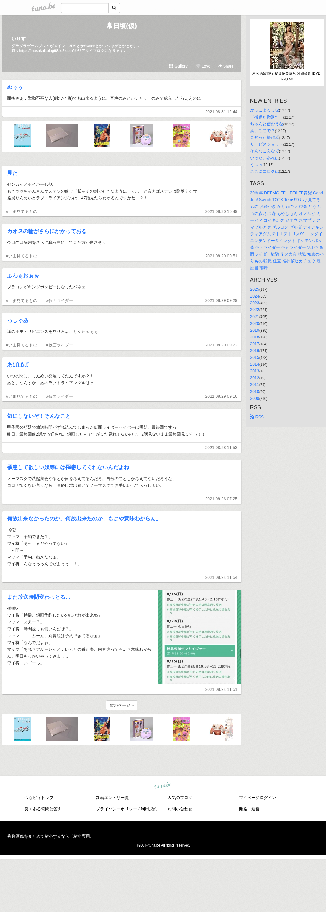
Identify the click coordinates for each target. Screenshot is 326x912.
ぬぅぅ (15, 87)
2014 (254, 364)
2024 (254, 296)
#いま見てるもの (21, 211)
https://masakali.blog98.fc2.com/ (46, 50)
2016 (254, 350)
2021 (254, 316)
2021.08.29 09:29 (221, 300)
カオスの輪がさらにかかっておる (47, 231)
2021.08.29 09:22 (221, 345)
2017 (254, 343)
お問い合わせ (180, 808)
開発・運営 (249, 808)
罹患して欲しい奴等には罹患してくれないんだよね (68, 467)
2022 (254, 309)
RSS (257, 417)
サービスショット (266, 144)
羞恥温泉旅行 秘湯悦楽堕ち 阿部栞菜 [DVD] (286, 73)
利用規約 (149, 808)
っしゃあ (17, 320)
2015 (254, 357)
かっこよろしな (264, 110)
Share (225, 66)
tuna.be (163, 785)
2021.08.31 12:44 (221, 111)
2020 (254, 323)
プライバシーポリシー (116, 808)
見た (12, 173)
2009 (254, 398)
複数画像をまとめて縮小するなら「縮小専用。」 (52, 836)
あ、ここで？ (262, 130)
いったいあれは (264, 157)
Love (203, 66)
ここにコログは (264, 171)
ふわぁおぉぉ (23, 276)
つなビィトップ (38, 797)
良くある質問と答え (43, 808)
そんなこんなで (264, 151)
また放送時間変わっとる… (39, 597)
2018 (254, 337)
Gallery (178, 66)
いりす (19, 38)
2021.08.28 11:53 (221, 447)
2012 (254, 377)
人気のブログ (180, 797)
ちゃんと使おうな (266, 123)
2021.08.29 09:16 (221, 396)
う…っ (256, 164)
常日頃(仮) (122, 25)
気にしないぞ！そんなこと (39, 416)
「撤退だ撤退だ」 (266, 117)
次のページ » (122, 705)
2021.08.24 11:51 (221, 689)
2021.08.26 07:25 (221, 499)
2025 (254, 289)
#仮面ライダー (59, 300)
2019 (254, 330)
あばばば (17, 365)
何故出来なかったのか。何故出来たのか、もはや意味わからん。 (84, 519)
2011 (254, 384)
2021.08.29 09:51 (221, 256)
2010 (254, 391)
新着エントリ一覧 (112, 797)
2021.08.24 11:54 (221, 577)
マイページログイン (257, 797)
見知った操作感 (264, 137)
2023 (254, 302)
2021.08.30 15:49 (221, 211)
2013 (254, 371)
